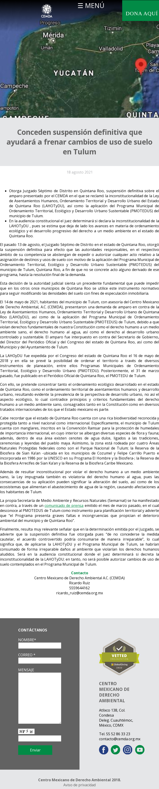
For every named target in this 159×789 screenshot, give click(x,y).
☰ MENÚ (90, 5)
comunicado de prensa (64, 505)
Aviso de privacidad (79, 784)
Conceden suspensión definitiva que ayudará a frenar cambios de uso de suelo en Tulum (79, 141)
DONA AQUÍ (142, 13)
